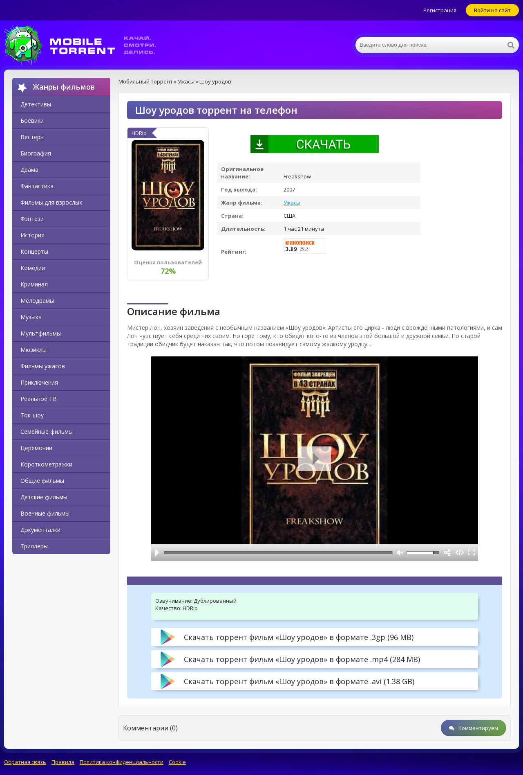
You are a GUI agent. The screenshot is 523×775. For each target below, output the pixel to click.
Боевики (32, 120)
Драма (29, 169)
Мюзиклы (33, 350)
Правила (62, 762)
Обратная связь (25, 762)
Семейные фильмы (46, 431)
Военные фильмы (44, 513)
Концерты (34, 251)
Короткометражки (46, 464)
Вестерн (32, 137)
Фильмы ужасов (42, 366)
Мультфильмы (40, 333)
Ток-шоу (32, 415)
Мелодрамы (37, 300)
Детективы (35, 104)
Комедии (32, 268)
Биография (35, 153)
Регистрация (439, 10)
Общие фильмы (42, 480)
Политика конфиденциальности (121, 762)
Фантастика (37, 186)
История (32, 235)
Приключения (39, 382)
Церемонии (36, 448)
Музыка (31, 317)
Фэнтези (32, 219)
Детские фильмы (43, 497)
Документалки (40, 530)
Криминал (34, 284)
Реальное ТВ (38, 399)
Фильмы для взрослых (51, 202)
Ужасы (292, 202)
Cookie (177, 762)
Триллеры (34, 546)
